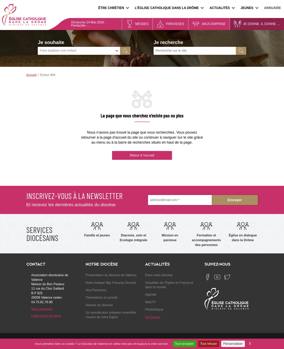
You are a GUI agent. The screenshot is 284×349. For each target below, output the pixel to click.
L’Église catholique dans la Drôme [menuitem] (169, 8)
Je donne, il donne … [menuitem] (261, 24)
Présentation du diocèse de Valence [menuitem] (111, 275)
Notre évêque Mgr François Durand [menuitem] (111, 282)
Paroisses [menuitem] (175, 24)
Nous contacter (42, 309)
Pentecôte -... (80, 25)
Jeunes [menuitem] (249, 8)
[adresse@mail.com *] (180, 200)
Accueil (31, 75)
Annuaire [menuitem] (272, 8)
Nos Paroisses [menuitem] (96, 290)
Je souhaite (51, 42)
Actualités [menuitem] (222, 8)
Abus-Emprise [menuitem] (214, 24)
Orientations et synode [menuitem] (102, 297)
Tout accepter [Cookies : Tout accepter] (184, 343)
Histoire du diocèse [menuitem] (99, 305)
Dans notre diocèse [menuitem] (159, 275)
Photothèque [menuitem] (154, 309)
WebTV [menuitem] (150, 302)
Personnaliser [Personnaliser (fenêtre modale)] (233, 343)
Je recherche (168, 42)
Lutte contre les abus (46, 315)
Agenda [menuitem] (150, 294)
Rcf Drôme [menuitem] (152, 317)
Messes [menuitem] (142, 24)
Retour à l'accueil (142, 155)
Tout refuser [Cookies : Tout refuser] (208, 343)
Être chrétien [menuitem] (113, 8)
